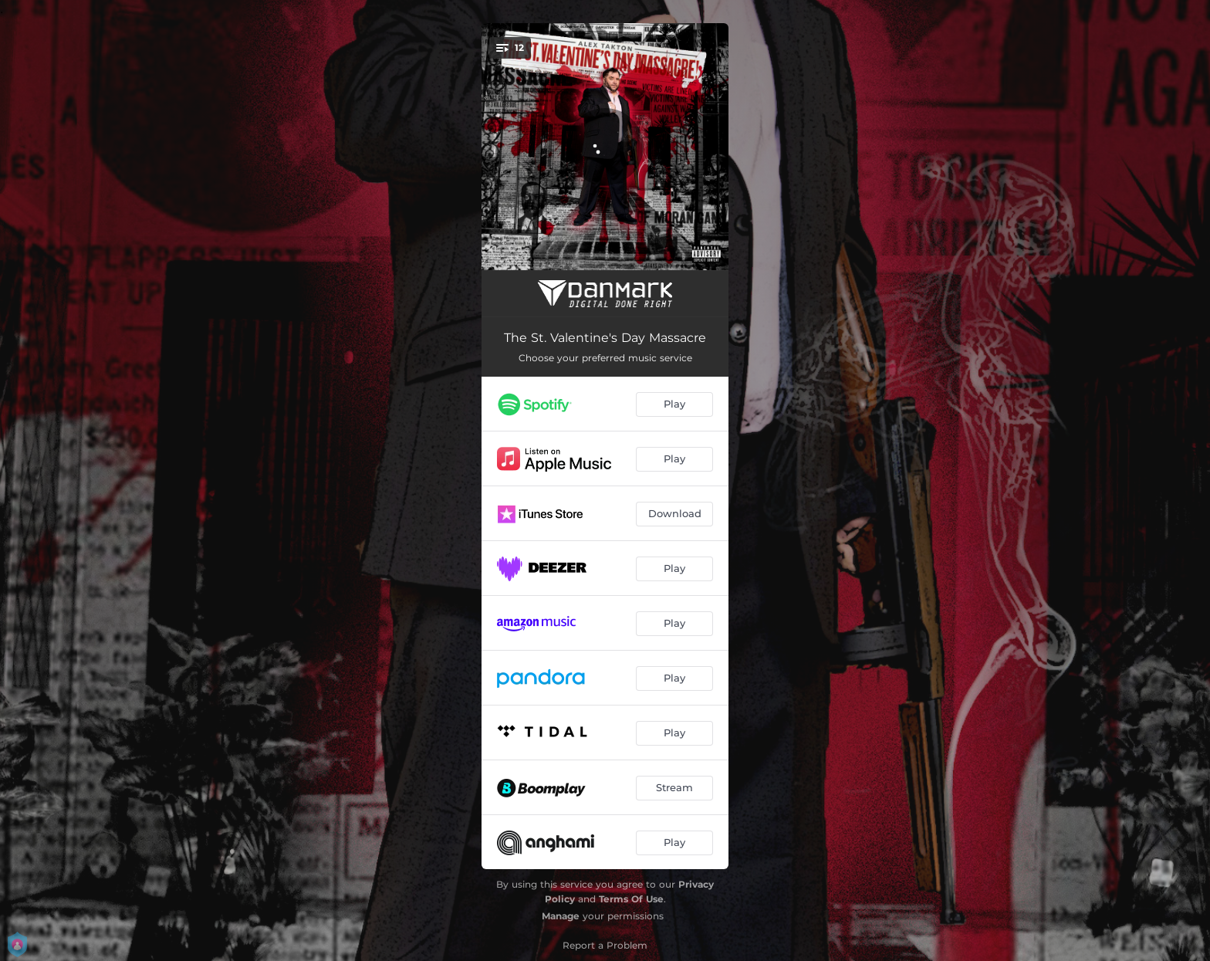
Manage (561, 916)
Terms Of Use (631, 899)
